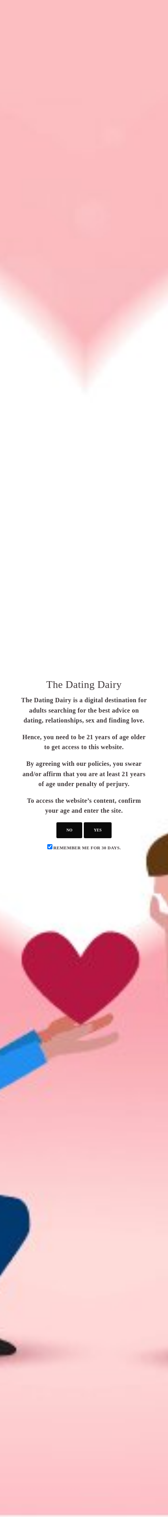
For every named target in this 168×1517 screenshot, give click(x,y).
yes (97, 830)
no (69, 830)
